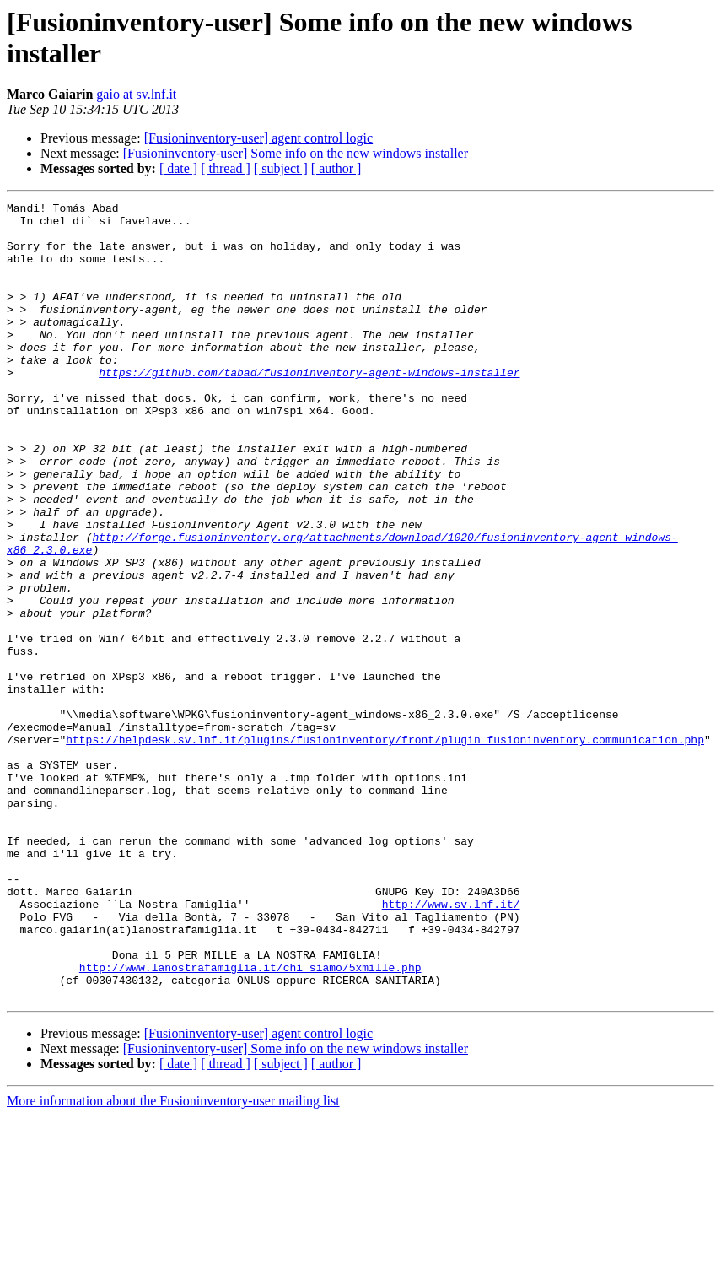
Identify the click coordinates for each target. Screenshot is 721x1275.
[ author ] (336, 168)
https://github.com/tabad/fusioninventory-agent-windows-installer (309, 407)
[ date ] (178, 168)
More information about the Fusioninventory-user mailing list (173, 1260)
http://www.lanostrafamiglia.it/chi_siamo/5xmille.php (250, 1121)
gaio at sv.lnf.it (136, 94)
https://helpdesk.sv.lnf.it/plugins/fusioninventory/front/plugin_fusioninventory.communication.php (385, 848)
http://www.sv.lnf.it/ (451, 1045)
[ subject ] (281, 168)
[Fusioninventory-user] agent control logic (259, 138)
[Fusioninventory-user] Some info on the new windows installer (295, 153)
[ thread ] (225, 168)
